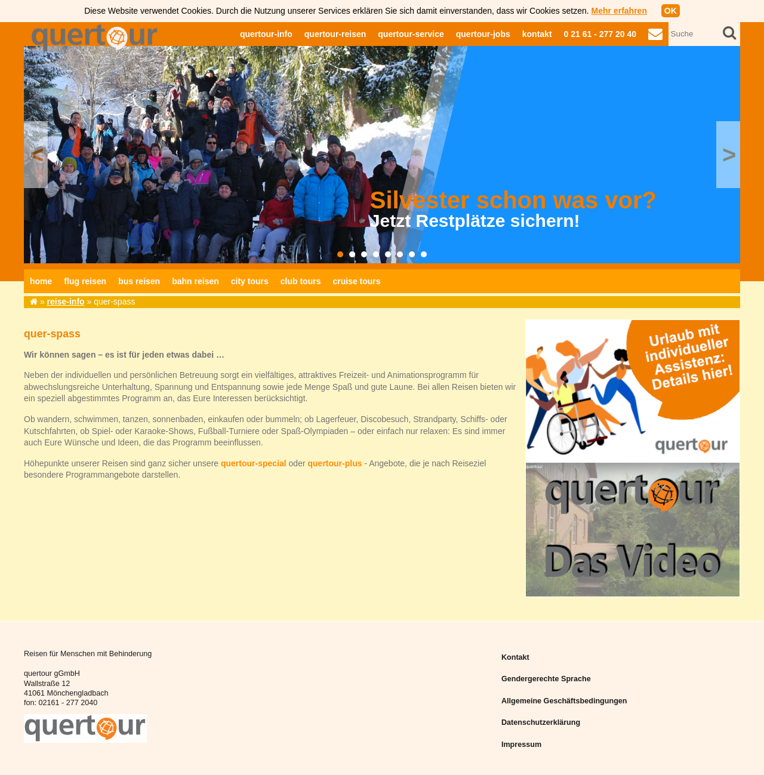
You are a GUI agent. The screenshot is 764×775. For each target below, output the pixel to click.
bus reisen (139, 281)
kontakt (537, 34)
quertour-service (410, 34)
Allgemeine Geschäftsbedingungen (564, 701)
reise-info (66, 301)
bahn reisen (195, 281)
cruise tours (356, 281)
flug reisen (85, 281)
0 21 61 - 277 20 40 (600, 34)
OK (670, 11)
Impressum (521, 744)
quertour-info (266, 34)
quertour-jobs (483, 34)
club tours (301, 281)
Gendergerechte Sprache (546, 679)
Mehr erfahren (619, 11)
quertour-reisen (335, 34)
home (41, 281)
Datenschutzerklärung (540, 722)
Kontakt (515, 657)
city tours (250, 281)
